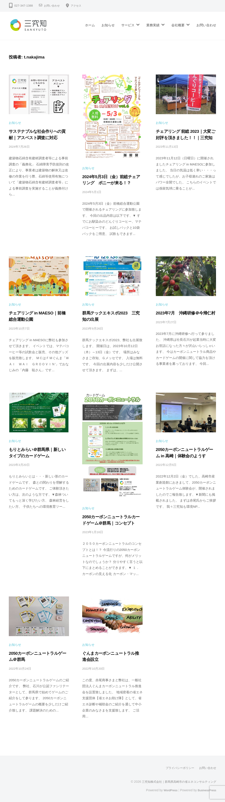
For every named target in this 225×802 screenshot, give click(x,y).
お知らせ (108, 25)
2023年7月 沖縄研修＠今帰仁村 (186, 313)
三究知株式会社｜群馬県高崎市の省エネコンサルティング (176, 781)
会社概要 (178, 25)
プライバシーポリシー (177, 767)
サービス (127, 25)
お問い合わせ (53, 5)
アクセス (79, 5)
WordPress (167, 789)
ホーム (90, 25)
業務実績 (153, 25)
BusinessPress (205, 789)
